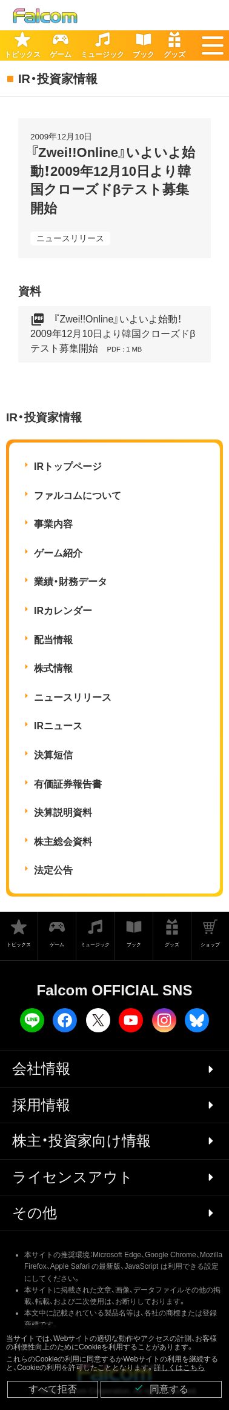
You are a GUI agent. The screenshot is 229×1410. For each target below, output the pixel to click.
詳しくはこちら (179, 1367)
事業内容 (53, 524)
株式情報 (53, 668)
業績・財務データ (70, 581)
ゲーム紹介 (58, 553)
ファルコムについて (77, 495)
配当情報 (53, 640)
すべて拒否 (52, 1389)
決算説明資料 (63, 812)
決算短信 (53, 755)
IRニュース (58, 726)
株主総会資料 (63, 842)
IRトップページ (68, 466)
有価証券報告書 (68, 784)
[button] (213, 45)
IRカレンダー (63, 611)
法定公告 (53, 870)
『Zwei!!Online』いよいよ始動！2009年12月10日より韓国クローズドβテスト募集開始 (112, 334)
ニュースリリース (70, 238)
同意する (161, 1388)
